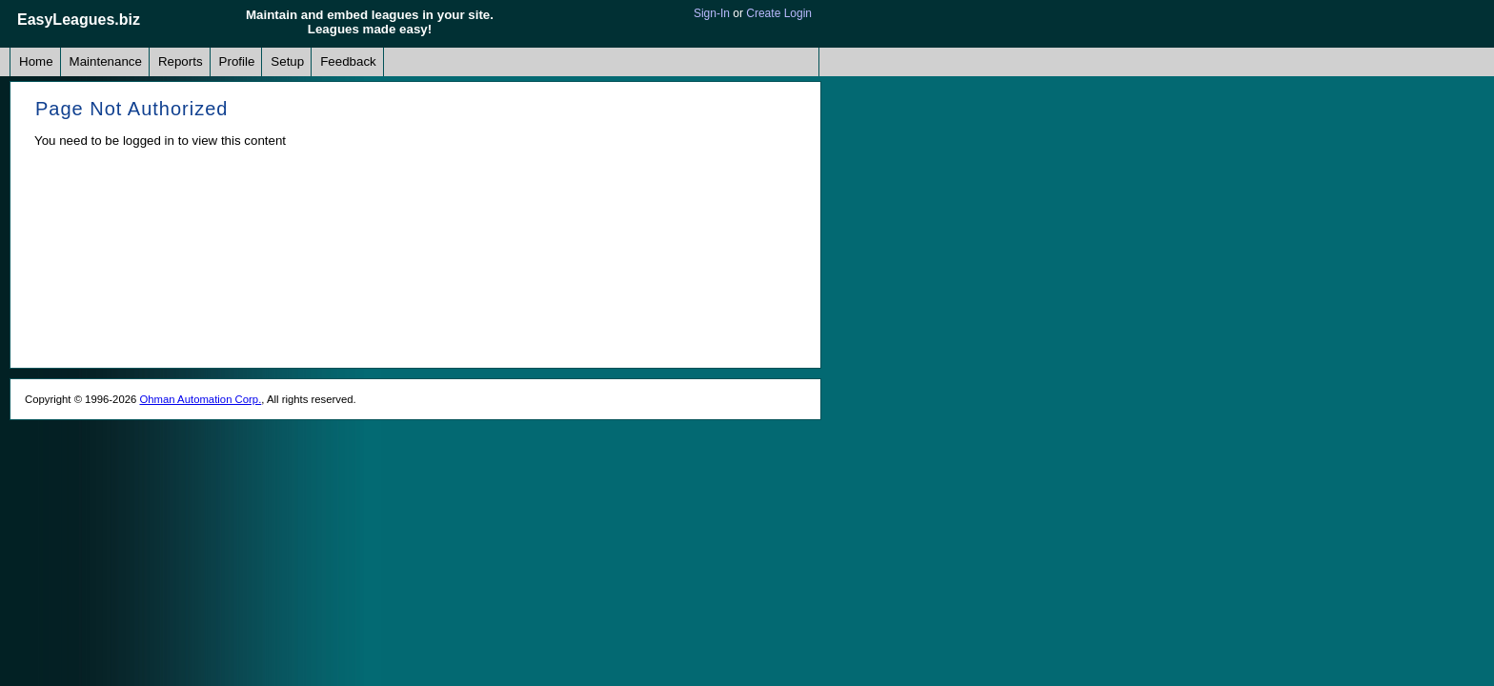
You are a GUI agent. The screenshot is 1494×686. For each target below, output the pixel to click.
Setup (287, 61)
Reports (180, 61)
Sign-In (712, 13)
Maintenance (106, 61)
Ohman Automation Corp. (200, 399)
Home (36, 61)
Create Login (779, 13)
